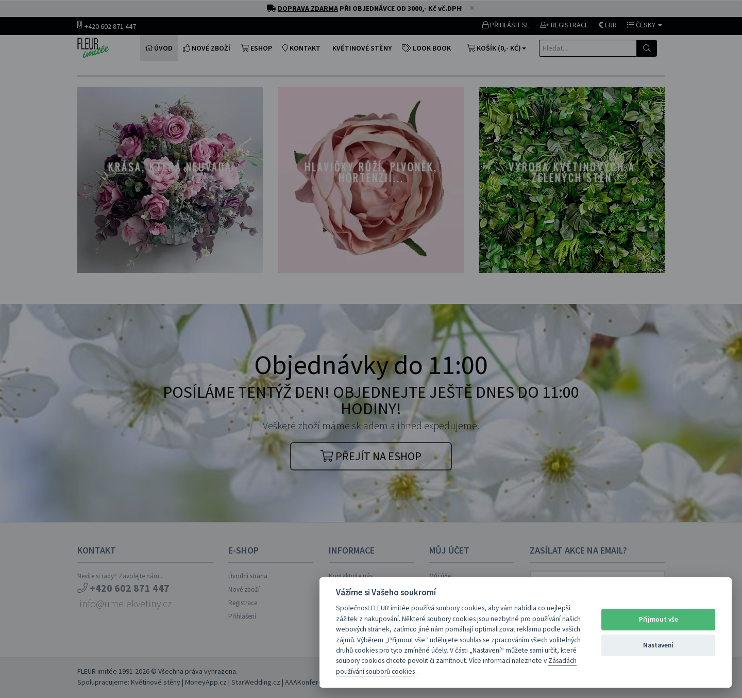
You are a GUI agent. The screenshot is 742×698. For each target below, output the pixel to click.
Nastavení (658, 645)
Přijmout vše (658, 619)
